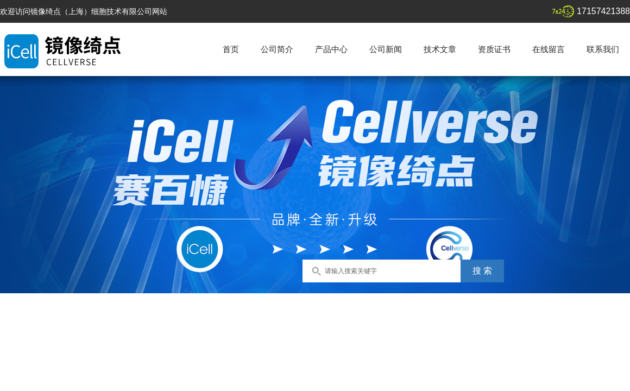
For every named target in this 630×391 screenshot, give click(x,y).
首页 (231, 49)
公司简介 (277, 49)
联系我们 (603, 49)
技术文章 (440, 49)
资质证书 (494, 49)
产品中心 (331, 49)
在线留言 (548, 49)
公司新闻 (385, 49)
